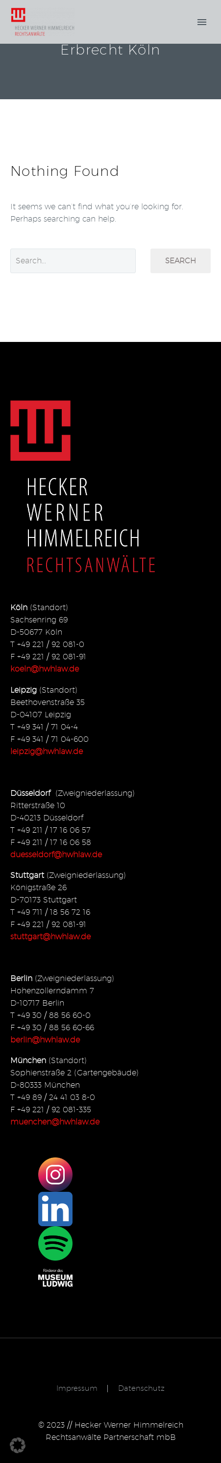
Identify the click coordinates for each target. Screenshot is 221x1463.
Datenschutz (141, 1388)
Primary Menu (201, 22)
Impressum (77, 1388)
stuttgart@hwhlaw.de (50, 936)
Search (180, 260)
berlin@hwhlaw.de (45, 1039)
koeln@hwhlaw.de (44, 669)
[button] (17, 1445)
